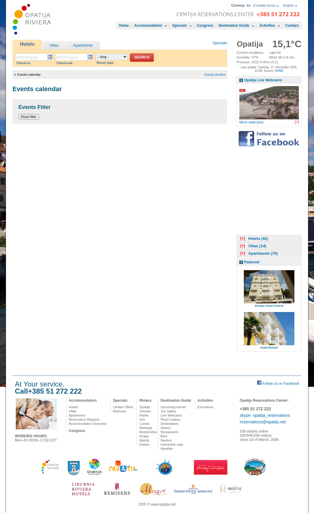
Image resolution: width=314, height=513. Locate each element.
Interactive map (172, 444)
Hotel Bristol (269, 347)
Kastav (144, 444)
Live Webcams (171, 415)
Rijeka (144, 415)
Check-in (23, 63)
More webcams (251, 122)
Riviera (145, 400)
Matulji (144, 440)
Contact (292, 25)
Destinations (170, 423)
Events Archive (215, 74)
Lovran (144, 423)
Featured (251, 262)
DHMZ (279, 70)
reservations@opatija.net (263, 421)
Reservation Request (84, 419)
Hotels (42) (253, 238)
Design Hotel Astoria (269, 305)
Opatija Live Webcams (263, 80)
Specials (179, 25)
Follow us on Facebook (281, 383)
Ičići (142, 419)
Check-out (64, 63)
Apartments (83, 45)
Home (124, 25)
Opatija (144, 407)
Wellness (119, 411)
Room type (105, 62)
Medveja (145, 428)
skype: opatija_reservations (265, 415)
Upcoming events (173, 407)
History (166, 428)
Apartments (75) (258, 253)
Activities (267, 25)
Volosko (145, 411)
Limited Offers (123, 407)
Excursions (205, 407)
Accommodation (148, 25)
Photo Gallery (170, 419)
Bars (164, 436)
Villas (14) (252, 246)
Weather (167, 448)
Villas (54, 45)
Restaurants (169, 432)
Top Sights (168, 411)
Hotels (27, 44)
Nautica (166, 440)
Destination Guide (234, 25)
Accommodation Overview (88, 423)
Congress (205, 25)
